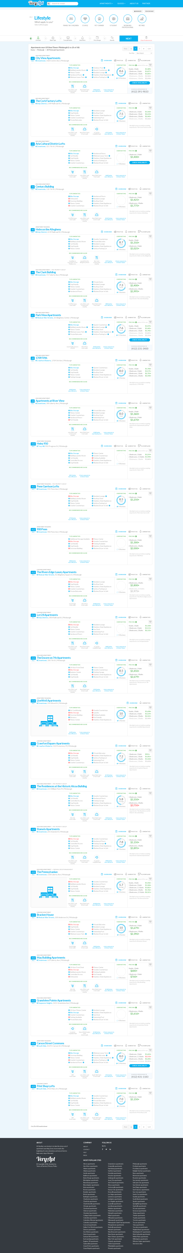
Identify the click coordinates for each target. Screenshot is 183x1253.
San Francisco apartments (141, 1190)
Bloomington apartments (91, 1185)
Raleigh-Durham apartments (142, 1171)
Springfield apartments (140, 1204)
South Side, (42, 1046)
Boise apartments (88, 1187)
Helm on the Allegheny (48, 229)
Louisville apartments (114, 1204)
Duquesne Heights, (45, 1003)
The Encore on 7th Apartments (54, 657)
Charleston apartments (90, 1199)
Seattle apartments (139, 1197)
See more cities (137, 1244)
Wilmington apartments (140, 1239)
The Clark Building (46, 272)
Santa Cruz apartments (140, 1194)
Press (85, 1155)
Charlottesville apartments (91, 1204)
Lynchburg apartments (115, 1206)
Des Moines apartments (90, 1232)
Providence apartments (140, 1168)
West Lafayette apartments (141, 1234)
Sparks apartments (139, 1201)
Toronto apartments (139, 1220)
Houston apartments (114, 1175)
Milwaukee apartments (115, 1218)
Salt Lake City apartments (141, 1183)
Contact (86, 1149)
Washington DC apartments (141, 1232)
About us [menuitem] (134, 3)
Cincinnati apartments (90, 1208)
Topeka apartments (139, 1218)
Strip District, (42, 104)
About (85, 1146)
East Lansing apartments (91, 1239)
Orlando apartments (114, 1241)
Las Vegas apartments (115, 1194)
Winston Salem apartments (141, 1241)
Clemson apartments (89, 1211)
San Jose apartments (139, 1192)
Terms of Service (41, 1166)
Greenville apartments (115, 1166)
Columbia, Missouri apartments (93, 1220)
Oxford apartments (114, 1244)
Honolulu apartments (114, 1173)
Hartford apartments (114, 1171)
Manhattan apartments (115, 1211)
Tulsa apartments (138, 1225)
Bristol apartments (89, 1194)
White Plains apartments (140, 1237)
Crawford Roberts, (44, 361)
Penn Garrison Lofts (48, 486)
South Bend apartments (140, 1199)
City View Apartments (48, 58)
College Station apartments (92, 1215)
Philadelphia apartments (115, 1246)
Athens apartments (89, 1168)
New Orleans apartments (116, 1237)
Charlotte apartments (90, 1201)
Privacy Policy (52, 1166)
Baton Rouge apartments (91, 1178)
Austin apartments (89, 1173)
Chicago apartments (89, 1206)
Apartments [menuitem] (106, 3)
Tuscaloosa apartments (140, 1227)
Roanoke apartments (139, 1178)
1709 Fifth (41, 357)
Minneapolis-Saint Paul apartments (119, 1222)
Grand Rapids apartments (91, 1248)
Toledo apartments (139, 1215)
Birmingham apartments (90, 1180)
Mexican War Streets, (45, 318)
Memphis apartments (114, 1213)
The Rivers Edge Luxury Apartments (56, 572)
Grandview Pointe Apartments (54, 1000)
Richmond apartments (140, 1175)
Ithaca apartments (114, 1185)
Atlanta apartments (89, 1171)
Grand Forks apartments (91, 1246)
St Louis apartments (139, 1208)
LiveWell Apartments (49, 700)
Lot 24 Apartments (47, 614)
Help (84, 1152)
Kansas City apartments (115, 1190)
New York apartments (115, 1239)
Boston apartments (89, 1190)
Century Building (45, 186)
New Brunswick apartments (116, 1232)
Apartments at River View (50, 400)
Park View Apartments (48, 315)
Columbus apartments (90, 1222)
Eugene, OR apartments (90, 1241)
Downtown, (41, 61)
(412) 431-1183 (139, 1076)
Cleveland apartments (90, 1213)
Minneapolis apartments (115, 1220)
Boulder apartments (89, 1192)
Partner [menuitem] (146, 3)
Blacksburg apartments (90, 1183)
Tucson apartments (139, 1222)
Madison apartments (114, 1208)
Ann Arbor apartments (90, 1166)
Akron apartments (89, 1164)
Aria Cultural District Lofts (50, 143)
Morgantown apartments (116, 1225)
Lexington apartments (115, 1199)
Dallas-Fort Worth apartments (93, 1227)
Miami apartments (114, 1215)
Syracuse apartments (139, 1211)
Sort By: (131, 53)
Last (149, 49)
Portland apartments (139, 1166)
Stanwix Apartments (48, 829)
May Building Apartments (51, 957)
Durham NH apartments (90, 1237)
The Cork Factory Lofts (49, 100)
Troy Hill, (41, 446)
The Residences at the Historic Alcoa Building (62, 786)
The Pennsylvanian (47, 871)
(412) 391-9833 (139, 91)
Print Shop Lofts (46, 1086)
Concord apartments (90, 1225)
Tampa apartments (139, 1213)
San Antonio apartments (140, 1185)
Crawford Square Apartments (53, 743)
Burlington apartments (90, 1197)
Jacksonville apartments (115, 1187)
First (125, 49)
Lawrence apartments (115, 1197)
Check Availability (139, 83)
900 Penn (42, 529)
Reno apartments (138, 1173)
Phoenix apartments (114, 1248)
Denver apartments (89, 1229)
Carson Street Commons (50, 1043)
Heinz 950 (42, 443)
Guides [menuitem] (121, 3)
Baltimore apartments (90, 1175)
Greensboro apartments (115, 1164)
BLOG (104, 1146)
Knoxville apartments (114, 1192)
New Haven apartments (115, 1234)
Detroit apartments (89, 1234)
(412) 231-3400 (139, 348)
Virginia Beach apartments (141, 1229)
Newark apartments (114, 1229)
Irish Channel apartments (116, 1183)
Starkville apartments (139, 1206)
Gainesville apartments (90, 1244)
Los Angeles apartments (115, 1201)
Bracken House (45, 914)
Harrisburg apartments (115, 1168)
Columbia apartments (90, 1218)
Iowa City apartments (115, 1180)
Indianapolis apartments (115, 1178)
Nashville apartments (114, 1227)
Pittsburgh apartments (140, 1164)
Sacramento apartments (140, 1180)
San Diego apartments (140, 1187)
